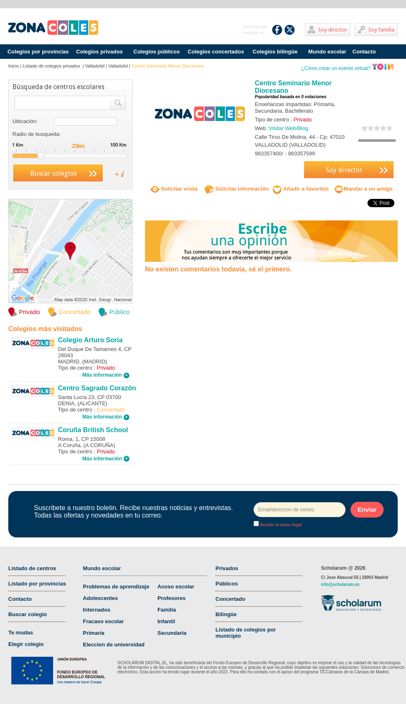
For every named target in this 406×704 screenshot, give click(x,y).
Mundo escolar (327, 51)
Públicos (226, 584)
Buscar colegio (27, 614)
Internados (96, 610)
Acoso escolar (175, 586)
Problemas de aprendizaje (116, 586)
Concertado (230, 599)
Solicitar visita (174, 189)
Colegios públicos (156, 51)
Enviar (367, 509)
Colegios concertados (216, 51)
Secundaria (171, 633)
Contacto (364, 51)
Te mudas (20, 632)
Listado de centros (32, 568)
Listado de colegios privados (52, 65)
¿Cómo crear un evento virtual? (347, 68)
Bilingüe (226, 614)
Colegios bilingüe (275, 51)
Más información (106, 375)
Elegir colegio (26, 644)
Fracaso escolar (103, 621)
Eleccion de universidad (114, 644)
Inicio (13, 65)
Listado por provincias (37, 584)
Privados (226, 568)
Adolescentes (100, 598)
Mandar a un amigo (363, 189)
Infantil (166, 621)
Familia (166, 610)
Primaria (93, 633)
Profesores (171, 598)
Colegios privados (99, 51)
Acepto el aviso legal (280, 524)
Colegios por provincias (38, 51)
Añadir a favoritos (301, 189)
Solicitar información (237, 189)
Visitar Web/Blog (289, 128)
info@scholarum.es (340, 584)
